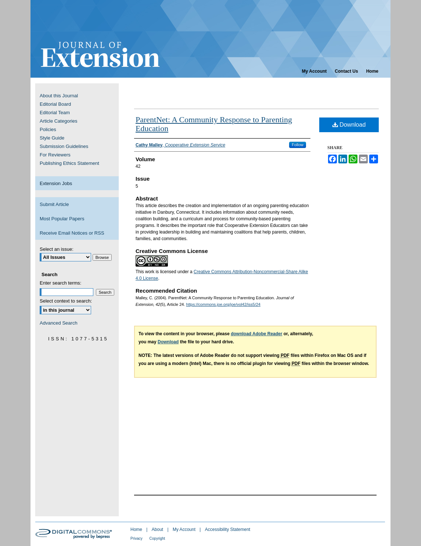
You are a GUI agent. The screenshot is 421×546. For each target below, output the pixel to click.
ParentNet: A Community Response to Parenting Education (214, 124)
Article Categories (59, 121)
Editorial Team (55, 112)
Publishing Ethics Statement (69, 163)
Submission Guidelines (64, 146)
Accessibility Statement (227, 529)
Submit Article (54, 204)
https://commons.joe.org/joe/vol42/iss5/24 (223, 304)
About (158, 529)
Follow (297, 144)
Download (349, 125)
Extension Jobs (56, 183)
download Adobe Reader (256, 333)
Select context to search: (66, 301)
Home (136, 529)
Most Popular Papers (62, 218)
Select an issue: (56, 249)
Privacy (137, 538)
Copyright (157, 538)
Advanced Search (59, 323)
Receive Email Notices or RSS (72, 233)
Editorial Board (55, 104)
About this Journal (59, 95)
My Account (185, 529)
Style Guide (52, 138)
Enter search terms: (60, 283)
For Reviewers (55, 155)
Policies (48, 129)
